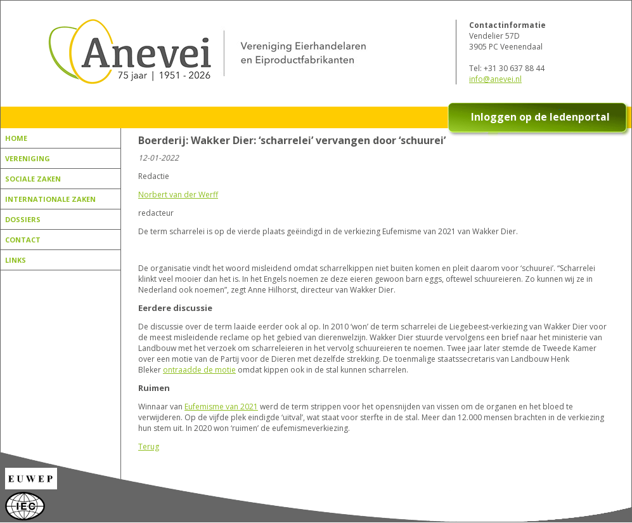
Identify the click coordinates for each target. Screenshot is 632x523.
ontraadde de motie (199, 369)
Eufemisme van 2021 (221, 406)
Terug (148, 446)
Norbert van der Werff (178, 194)
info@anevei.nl (495, 79)
